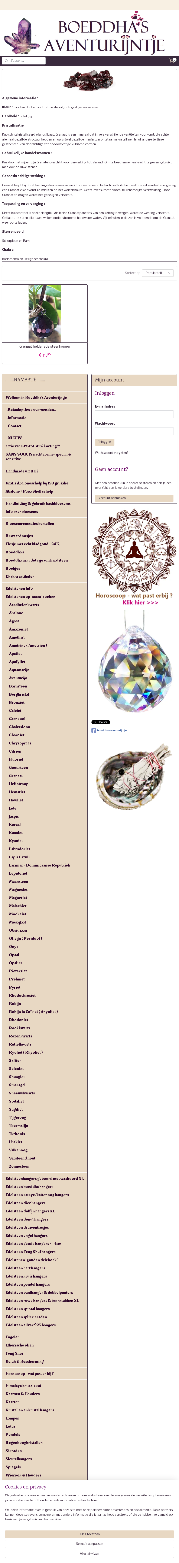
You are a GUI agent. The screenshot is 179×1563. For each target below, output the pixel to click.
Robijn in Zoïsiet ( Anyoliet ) (33, 1012)
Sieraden (14, 1451)
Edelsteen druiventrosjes (27, 1227)
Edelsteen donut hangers (27, 1219)
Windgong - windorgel (26, 1483)
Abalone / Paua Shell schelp (29, 491)
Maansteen (18, 881)
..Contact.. (14, 426)
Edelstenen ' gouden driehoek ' (32, 1260)
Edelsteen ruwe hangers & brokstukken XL (42, 1300)
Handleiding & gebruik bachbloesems (38, 503)
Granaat (16, 776)
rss (89, 1555)
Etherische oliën (20, 1345)
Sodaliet (16, 1101)
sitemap (80, 1555)
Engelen (13, 1337)
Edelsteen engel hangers (27, 1235)
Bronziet (17, 702)
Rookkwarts (19, 1028)
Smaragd (17, 1085)
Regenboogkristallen (24, 1442)
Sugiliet (16, 1109)
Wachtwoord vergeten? (111, 453)
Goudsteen (18, 767)
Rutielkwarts (20, 1044)
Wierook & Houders (23, 1475)
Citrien (15, 751)
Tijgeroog (17, 1117)
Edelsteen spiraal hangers (28, 1309)
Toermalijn (18, 1125)
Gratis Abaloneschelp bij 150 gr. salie (37, 483)
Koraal (15, 824)
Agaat (14, 621)
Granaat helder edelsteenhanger (44, 347)
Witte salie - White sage (26, 1491)
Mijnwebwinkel (141, 1555)
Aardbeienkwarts (24, 605)
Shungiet (17, 1077)
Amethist (17, 637)
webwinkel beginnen (104, 1555)
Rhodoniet (18, 1020)
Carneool (17, 719)
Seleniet (16, 1068)
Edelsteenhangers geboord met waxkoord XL (45, 1178)
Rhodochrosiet (22, 995)
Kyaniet (16, 841)
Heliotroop (18, 784)
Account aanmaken (112, 498)
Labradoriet (19, 849)
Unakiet (15, 1142)
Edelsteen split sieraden (26, 1317)
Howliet (16, 800)
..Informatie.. (17, 418)
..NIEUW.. (15, 438)
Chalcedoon (19, 727)
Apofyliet (17, 662)
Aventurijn (18, 678)
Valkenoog (18, 1150)
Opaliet (15, 963)
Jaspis (14, 816)
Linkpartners (17, 1536)
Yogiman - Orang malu (25, 1508)
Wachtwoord (105, 424)
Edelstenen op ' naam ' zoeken (30, 596)
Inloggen (104, 442)
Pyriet (14, 987)
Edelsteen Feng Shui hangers (30, 1252)
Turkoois (17, 1134)
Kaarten (13, 1402)
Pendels (13, 1434)
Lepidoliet (18, 873)
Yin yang (13, 1499)
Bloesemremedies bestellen (30, 523)
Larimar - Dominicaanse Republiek (39, 865)
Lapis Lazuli (19, 857)
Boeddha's (15, 552)
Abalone (16, 613)
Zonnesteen (19, 1166)
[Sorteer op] (157, 273)
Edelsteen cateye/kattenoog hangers (37, 1195)
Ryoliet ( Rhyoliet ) (26, 1052)
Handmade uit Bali (22, 471)
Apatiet (15, 653)
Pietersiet (18, 971)
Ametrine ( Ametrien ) (28, 645)
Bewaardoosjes (19, 536)
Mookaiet (17, 914)
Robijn (15, 1003)
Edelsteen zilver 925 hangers (31, 1325)
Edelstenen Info (19, 588)
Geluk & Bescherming (25, 1361)
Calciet (15, 710)
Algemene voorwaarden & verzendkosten (42, 1520)
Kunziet (16, 832)
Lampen (12, 1418)
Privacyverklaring (21, 1528)
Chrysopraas (20, 743)
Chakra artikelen (20, 576)
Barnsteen (18, 686)
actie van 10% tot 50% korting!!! (33, 446)
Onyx (13, 946)
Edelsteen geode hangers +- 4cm (33, 1243)
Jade (12, 808)
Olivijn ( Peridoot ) (25, 938)
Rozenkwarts (20, 1036)
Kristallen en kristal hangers (30, 1410)
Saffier (15, 1060)
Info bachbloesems (22, 511)
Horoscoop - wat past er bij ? (30, 1373)
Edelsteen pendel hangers (28, 1284)
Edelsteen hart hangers (25, 1268)
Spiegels (13, 1467)
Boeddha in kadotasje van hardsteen (37, 560)
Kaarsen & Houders (23, 1394)
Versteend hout (22, 1158)
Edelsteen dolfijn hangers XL (30, 1211)
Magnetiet (18, 898)
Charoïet (16, 735)
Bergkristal (19, 694)
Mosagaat (17, 922)
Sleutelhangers (19, 1459)
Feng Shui (14, 1353)
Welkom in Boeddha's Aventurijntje (36, 397)
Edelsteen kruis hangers (26, 1276)
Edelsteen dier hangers (25, 1203)
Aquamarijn (19, 670)
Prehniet (17, 979)
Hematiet (17, 792)
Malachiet (17, 906)
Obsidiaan (18, 930)
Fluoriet (16, 759)
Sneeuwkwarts (22, 1093)
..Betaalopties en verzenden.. (31, 409)
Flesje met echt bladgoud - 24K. (33, 544)
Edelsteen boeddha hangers (29, 1186)
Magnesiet (18, 889)
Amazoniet (18, 629)
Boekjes (13, 568)
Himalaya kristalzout (23, 1385)
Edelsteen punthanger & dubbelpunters (39, 1292)
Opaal (14, 955)
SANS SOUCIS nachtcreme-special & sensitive (38, 456)
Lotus (10, 1426)
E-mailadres (105, 406)
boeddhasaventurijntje (109, 730)
